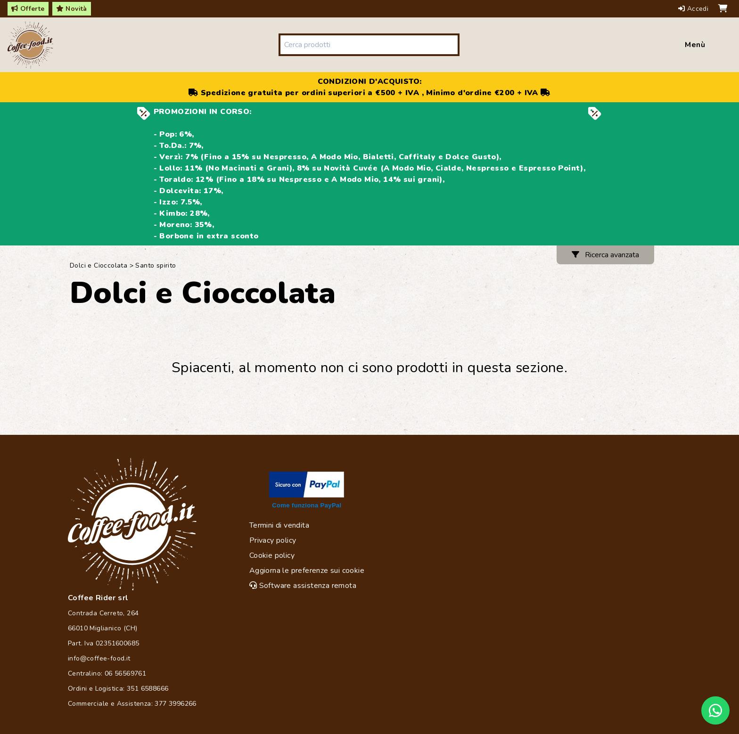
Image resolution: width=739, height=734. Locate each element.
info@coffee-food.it (99, 658)
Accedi (694, 8)
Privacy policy (272, 540)
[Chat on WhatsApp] (715, 710)
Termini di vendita (279, 525)
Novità (71, 8)
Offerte (28, 8)
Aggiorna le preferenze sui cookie (306, 570)
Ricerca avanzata (605, 255)
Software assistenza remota (302, 585)
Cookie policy (272, 555)
